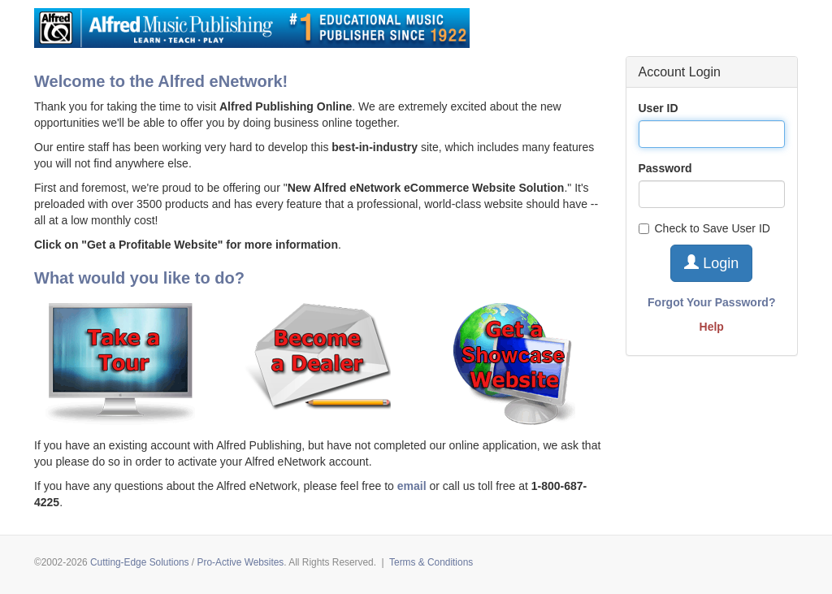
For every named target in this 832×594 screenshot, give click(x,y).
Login (711, 262)
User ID (658, 108)
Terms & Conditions (431, 562)
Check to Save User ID (704, 228)
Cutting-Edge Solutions (139, 562)
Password (665, 168)
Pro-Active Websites (240, 562)
